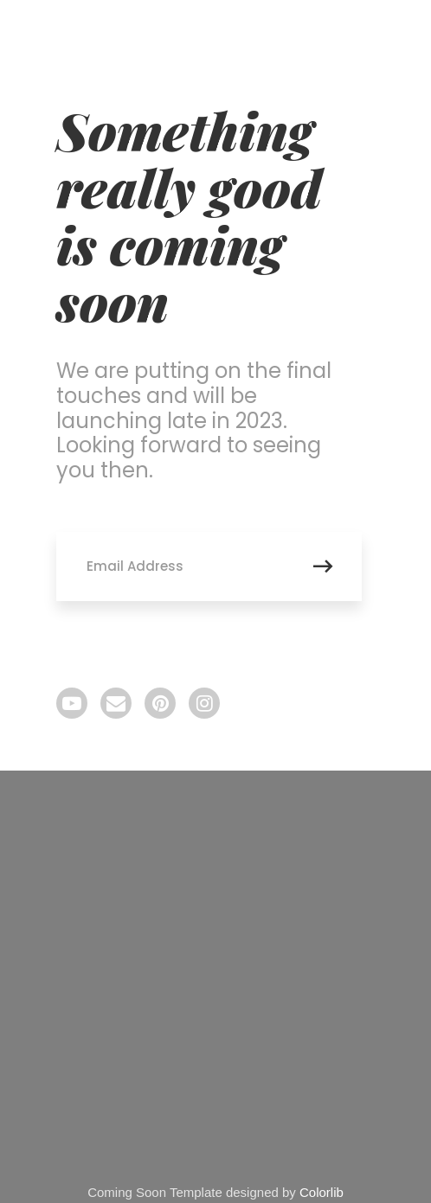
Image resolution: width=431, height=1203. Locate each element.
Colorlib (321, 1192)
